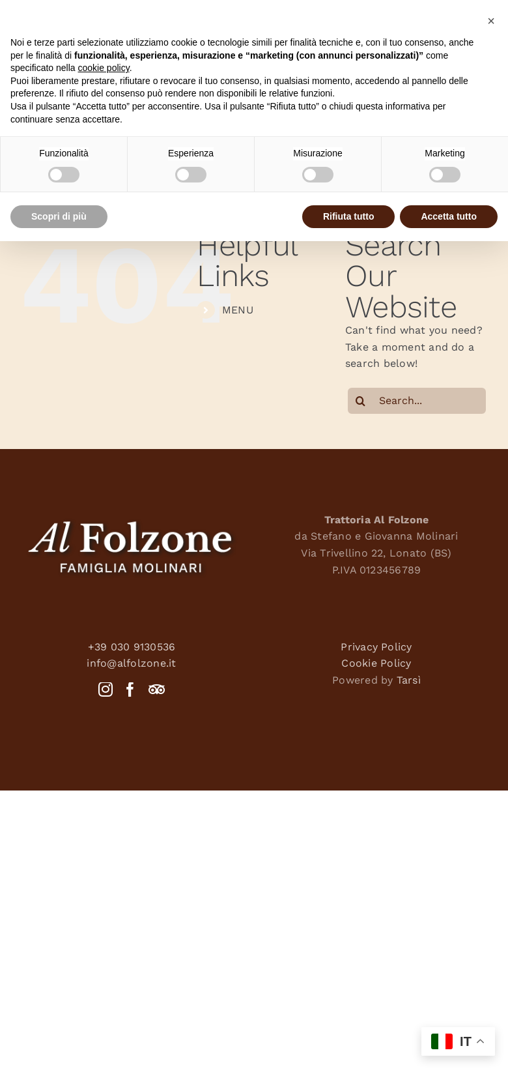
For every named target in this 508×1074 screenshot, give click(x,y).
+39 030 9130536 (132, 647)
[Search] (360, 400)
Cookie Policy (376, 663)
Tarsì (409, 680)
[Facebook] (130, 689)
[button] (491, 20)
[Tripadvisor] (156, 689)
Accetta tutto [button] (449, 216)
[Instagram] (105, 689)
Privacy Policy (376, 647)
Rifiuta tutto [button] (348, 216)
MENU (237, 310)
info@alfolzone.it (131, 663)
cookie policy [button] (104, 68)
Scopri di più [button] (59, 216)
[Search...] (416, 400)
